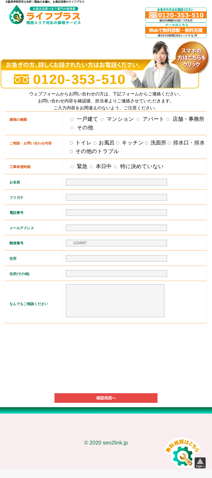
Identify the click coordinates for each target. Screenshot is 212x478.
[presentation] (106, 342)
